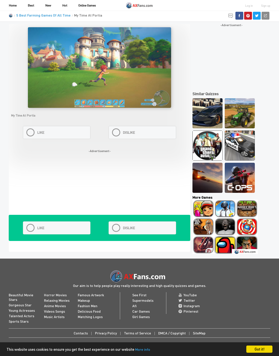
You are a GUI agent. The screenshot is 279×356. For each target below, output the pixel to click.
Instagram (189, 305)
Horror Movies (55, 295)
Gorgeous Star (20, 305)
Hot (64, 5)
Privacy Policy (106, 333)
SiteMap (199, 333)
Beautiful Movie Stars (21, 297)
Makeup (84, 300)
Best (31, 5)
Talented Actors (21, 316)
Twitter (187, 300)
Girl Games (141, 316)
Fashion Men (87, 305)
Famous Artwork (91, 295)
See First (139, 295)
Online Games (87, 5)
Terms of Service (137, 333)
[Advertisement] (99, 184)
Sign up (265, 5)
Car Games (141, 311)
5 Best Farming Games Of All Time (43, 15)
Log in (249, 5)
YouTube (188, 295)
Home (13, 5)
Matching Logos (90, 316)
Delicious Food (89, 311)
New (48, 5)
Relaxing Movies (57, 300)
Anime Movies (55, 305)
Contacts (81, 333)
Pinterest (188, 311)
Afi (134, 305)
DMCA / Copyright (172, 333)
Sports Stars (19, 321)
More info (142, 349)
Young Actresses (22, 310)
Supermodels (142, 300)
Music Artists (54, 316)
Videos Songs (54, 311)
